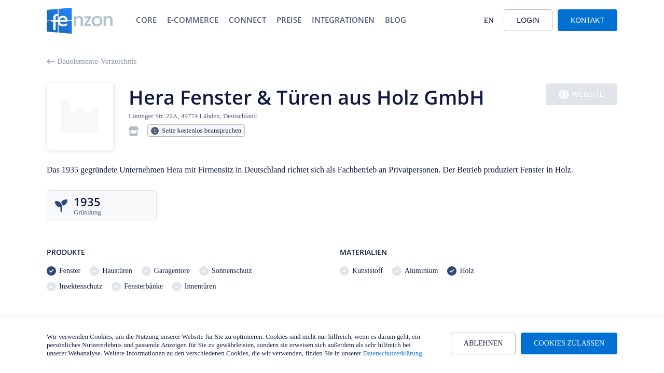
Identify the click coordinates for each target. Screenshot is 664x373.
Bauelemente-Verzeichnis (92, 61)
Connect (247, 20)
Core (146, 20)
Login (528, 20)
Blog (395, 20)
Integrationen (343, 20)
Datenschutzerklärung (392, 353)
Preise (288, 20)
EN (489, 20)
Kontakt (587, 20)
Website (581, 94)
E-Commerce (192, 20)
